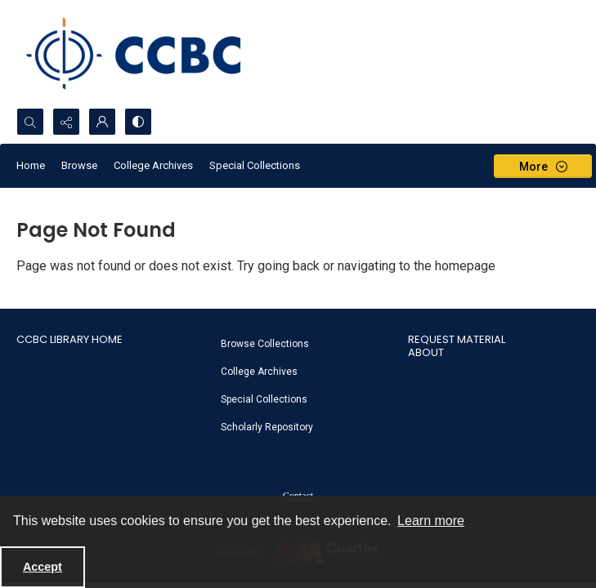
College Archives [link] (259, 371)
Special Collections (254, 165)
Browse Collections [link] (265, 344)
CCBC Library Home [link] (69, 339)
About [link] (426, 352)
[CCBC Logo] (147, 54)
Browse (79, 165)
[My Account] (102, 122)
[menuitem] (306, 343)
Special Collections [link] (264, 399)
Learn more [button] (430, 521)
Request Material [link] (456, 339)
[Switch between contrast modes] (138, 122)
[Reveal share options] (66, 122)
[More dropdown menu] (543, 166)
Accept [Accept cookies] (42, 566)
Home (30, 165)
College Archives (153, 165)
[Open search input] (30, 122)
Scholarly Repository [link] (267, 427)
